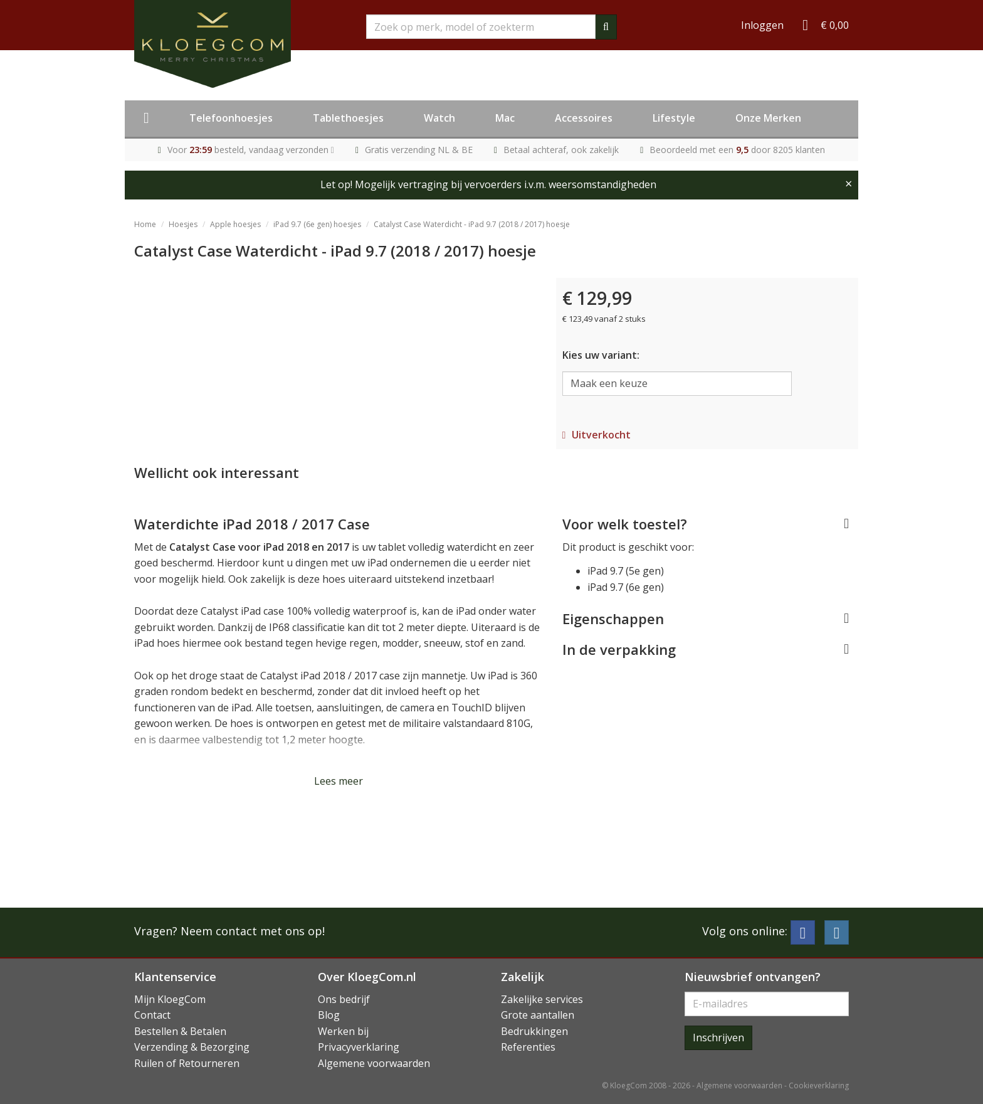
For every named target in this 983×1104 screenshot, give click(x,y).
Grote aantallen (537, 1015)
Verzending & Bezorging (192, 1047)
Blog (329, 1015)
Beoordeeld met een (737, 150)
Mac (505, 118)
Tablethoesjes (348, 118)
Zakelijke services (542, 999)
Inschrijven (718, 1037)
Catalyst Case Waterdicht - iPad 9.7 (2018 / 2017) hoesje (472, 224)
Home (145, 224)
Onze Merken (768, 118)
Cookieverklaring (819, 1085)
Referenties (528, 1047)
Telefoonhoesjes (231, 118)
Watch (439, 118)
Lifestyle (674, 118)
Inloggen (762, 25)
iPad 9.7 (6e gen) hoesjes (317, 224)
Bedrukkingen (534, 1031)
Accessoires (583, 118)
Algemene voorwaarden (374, 1063)
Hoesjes (183, 224)
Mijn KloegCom (170, 999)
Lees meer (338, 781)
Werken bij (343, 1031)
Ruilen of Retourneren (186, 1063)
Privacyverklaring (358, 1047)
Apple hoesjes (235, 224)
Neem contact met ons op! (253, 930)
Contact (152, 1015)
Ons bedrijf (344, 999)
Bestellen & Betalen (180, 1031)
